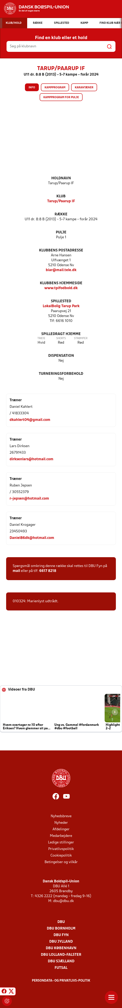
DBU (61, 922)
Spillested (61, 301)
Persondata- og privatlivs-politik (61, 980)
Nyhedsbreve (61, 816)
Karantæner (84, 87)
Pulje (61, 232)
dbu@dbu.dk (63, 901)
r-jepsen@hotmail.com (29, 498)
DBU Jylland (61, 941)
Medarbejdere (61, 836)
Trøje (41, 338)
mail (16, 571)
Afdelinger (61, 829)
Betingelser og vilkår (61, 862)
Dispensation (61, 356)
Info (32, 87)
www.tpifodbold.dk (61, 288)
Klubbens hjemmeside (61, 283)
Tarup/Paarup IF (61, 201)
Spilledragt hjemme (61, 334)
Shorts (61, 338)
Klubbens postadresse (61, 250)
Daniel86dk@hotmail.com (32, 538)
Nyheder (61, 823)
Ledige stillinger (61, 842)
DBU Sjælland (61, 961)
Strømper (80, 338)
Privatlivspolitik (61, 849)
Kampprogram (55, 87)
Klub (61, 196)
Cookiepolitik (61, 855)
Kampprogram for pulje (61, 97)
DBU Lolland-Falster (61, 955)
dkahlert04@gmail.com (30, 420)
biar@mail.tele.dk (61, 270)
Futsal (61, 968)
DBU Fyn (61, 935)
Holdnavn (61, 178)
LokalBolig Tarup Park (61, 306)
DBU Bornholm (61, 928)
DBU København (61, 948)
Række (61, 214)
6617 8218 (47, 571)
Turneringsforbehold (61, 374)
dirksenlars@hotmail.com (31, 459)
